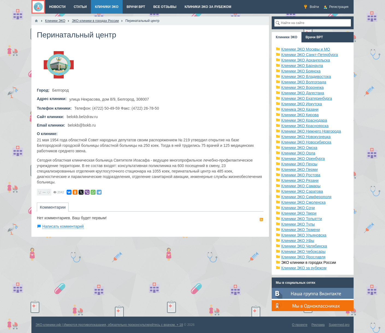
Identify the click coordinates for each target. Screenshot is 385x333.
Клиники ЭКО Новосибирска (306, 142)
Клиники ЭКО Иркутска (301, 104)
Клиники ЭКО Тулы (298, 224)
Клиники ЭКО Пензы (299, 164)
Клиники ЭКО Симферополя (306, 197)
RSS (261, 219)
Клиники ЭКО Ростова (300, 175)
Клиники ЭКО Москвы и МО (305, 49)
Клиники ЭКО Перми (299, 169)
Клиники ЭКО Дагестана (302, 93)
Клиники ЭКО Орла (298, 153)
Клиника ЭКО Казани (299, 109)
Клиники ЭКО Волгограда (303, 82)
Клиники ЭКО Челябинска (304, 246)
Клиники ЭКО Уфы (297, 240)
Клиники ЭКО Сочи (298, 208)
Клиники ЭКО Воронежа (302, 87)
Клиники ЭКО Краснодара (304, 120)
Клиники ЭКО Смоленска (303, 202)
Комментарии (53, 207)
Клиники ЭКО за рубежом (304, 268)
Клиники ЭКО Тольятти (301, 219)
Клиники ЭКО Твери (298, 213)
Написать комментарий (63, 226)
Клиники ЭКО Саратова (302, 191)
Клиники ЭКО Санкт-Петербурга (309, 54)
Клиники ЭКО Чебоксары (303, 251)
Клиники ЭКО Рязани (300, 180)
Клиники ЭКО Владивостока (306, 76)
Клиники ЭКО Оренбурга (303, 158)
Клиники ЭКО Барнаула (302, 65)
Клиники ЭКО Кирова (300, 115)
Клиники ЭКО (286, 37)
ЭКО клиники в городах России (308, 262)
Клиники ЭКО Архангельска (305, 60)
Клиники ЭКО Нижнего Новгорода (311, 131)
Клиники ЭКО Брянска (301, 71)
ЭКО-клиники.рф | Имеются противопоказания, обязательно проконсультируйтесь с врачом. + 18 (109, 325)
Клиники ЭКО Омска (299, 147)
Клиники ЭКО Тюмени (300, 229)
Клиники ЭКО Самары (301, 186)
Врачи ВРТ (314, 37)
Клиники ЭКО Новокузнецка (306, 137)
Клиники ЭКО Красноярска (304, 126)
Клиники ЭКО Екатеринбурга (306, 98)
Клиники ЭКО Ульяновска (303, 235)
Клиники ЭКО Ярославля (303, 257)
